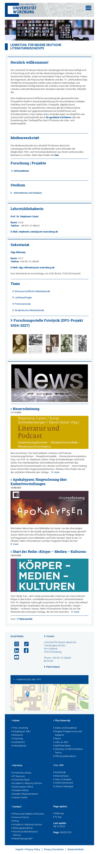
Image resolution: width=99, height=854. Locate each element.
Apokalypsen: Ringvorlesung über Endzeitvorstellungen (39, 481)
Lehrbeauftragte (23, 297)
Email (50, 660)
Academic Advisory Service (26, 783)
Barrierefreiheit (76, 849)
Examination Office (22, 787)
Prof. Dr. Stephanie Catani (24, 216)
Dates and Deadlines (65, 728)
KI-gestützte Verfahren (58, 117)
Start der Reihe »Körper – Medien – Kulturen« (50, 551)
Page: (56, 832)
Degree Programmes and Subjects (67, 733)
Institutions (18, 742)
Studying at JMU (20, 731)
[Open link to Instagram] (15, 644)
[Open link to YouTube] (15, 657)
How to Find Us (20, 817)
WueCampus (61, 776)
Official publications (64, 756)
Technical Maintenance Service (24, 833)
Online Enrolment (63, 783)
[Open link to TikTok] (24, 644)
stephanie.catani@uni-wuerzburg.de (38, 231)
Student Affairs (20, 790)
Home (15, 720)
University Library (21, 773)
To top (57, 817)
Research (17, 735)
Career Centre (19, 797)
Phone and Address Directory (27, 814)
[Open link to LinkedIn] (15, 650)
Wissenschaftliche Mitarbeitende (32, 291)
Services (16, 765)
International (18, 746)
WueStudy (59, 772)
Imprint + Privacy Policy (27, 849)
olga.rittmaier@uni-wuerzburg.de (37, 267)
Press (15, 821)
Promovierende (23, 303)
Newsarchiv (26, 619)
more (56, 472)
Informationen (21, 170)
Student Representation (24, 794)
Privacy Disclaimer (54, 849)
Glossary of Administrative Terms (68, 751)
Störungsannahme (22, 828)
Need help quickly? (22, 838)
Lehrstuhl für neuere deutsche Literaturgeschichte (35, 46)
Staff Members (62, 746)
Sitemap (58, 813)
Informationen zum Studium (28, 193)
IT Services (18, 776)
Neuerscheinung (26, 409)
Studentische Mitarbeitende (29, 310)
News (57, 738)
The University (19, 728)
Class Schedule (62, 779)
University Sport (20, 780)
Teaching (17, 738)
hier (57, 155)
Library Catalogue (63, 786)
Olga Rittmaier (18, 252)
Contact (50, 636)
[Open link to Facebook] (24, 650)
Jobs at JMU (60, 742)
